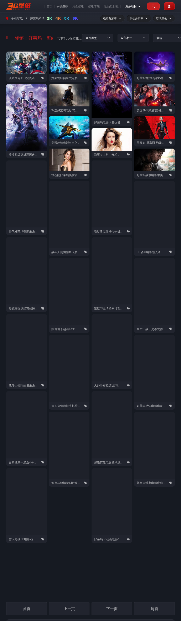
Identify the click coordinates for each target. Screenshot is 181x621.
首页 (49, 6)
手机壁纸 (62, 6)
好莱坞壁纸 (37, 18)
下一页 (112, 608)
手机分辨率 (139, 18)
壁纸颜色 (164, 18)
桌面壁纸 (78, 6)
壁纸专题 (94, 6)
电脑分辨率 (112, 18)
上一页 (69, 608)
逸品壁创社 (111, 6)
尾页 (154, 608)
